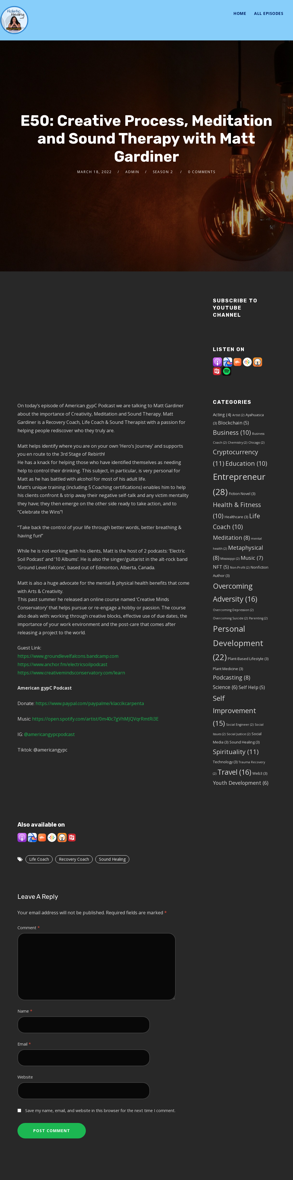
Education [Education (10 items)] (246, 463)
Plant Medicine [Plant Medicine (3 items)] (228, 668)
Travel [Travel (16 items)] (234, 772)
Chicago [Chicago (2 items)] (256, 443)
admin (132, 171)
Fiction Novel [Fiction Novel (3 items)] (242, 493)
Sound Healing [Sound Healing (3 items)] (244, 742)
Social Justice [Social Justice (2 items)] (238, 734)
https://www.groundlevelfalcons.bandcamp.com (67, 656)
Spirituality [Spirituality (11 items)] (236, 751)
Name (24, 1011)
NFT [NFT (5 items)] (221, 566)
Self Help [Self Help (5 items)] (252, 687)
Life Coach (39, 859)
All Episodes (268, 13)
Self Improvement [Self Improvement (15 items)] (234, 710)
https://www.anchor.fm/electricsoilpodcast (62, 664)
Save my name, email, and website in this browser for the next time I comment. (100, 1110)
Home (239, 13)
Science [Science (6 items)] (225, 687)
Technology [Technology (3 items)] (225, 761)
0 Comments (201, 171)
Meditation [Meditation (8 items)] (231, 537)
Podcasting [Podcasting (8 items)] (231, 677)
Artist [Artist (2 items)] (238, 415)
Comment (28, 927)
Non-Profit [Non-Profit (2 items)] (240, 567)
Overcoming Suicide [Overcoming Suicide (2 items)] (230, 618)
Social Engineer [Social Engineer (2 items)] (240, 725)
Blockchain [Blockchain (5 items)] (233, 422)
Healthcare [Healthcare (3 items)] (236, 516)
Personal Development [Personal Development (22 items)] (238, 642)
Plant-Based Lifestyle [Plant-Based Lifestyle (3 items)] (248, 658)
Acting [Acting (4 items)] (222, 414)
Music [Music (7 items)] (252, 557)
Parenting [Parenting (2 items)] (258, 618)
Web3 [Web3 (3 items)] (259, 773)
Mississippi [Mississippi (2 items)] (229, 559)
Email (24, 1044)
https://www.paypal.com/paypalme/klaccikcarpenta (89, 703)
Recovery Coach (74, 859)
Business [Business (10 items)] (232, 432)
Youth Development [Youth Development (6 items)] (240, 782)
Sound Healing (112, 859)
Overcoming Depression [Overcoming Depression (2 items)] (233, 610)
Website (25, 1077)
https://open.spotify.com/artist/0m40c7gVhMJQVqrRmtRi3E (95, 719)
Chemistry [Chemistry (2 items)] (237, 443)
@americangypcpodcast (49, 734)
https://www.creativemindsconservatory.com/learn (71, 673)
